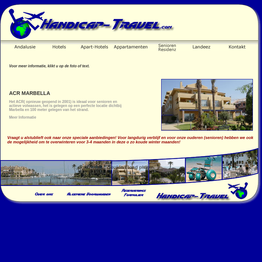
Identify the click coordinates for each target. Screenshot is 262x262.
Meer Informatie (22, 117)
